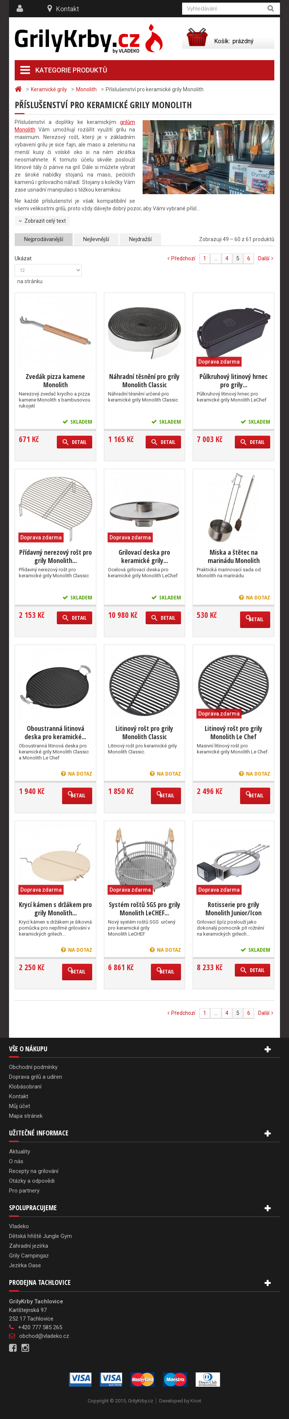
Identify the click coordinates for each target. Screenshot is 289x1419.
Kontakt (67, 9)
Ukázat (23, 258)
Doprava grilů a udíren (35, 1076)
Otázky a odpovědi (32, 1180)
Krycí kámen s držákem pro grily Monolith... (55, 908)
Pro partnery (24, 1190)
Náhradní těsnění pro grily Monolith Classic (144, 380)
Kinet (195, 1401)
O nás (16, 1161)
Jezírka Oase (25, 1265)
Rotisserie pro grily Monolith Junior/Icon (233, 908)
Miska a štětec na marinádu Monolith (234, 556)
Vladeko (19, 1226)
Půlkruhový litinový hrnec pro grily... (233, 380)
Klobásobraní (25, 1086)
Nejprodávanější (43, 239)
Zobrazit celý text (45, 221)
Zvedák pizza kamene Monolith (55, 380)
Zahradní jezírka (28, 1245)
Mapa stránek (26, 1116)
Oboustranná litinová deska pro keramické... (55, 732)
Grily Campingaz (29, 1255)
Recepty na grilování (33, 1171)
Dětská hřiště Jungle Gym (40, 1236)
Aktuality (19, 1151)
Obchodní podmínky (33, 1067)
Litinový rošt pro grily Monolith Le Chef (233, 732)
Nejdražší (140, 239)
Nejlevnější (96, 239)
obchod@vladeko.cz (44, 1336)
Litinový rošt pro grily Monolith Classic (144, 732)
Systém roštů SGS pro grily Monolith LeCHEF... (144, 908)
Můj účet (19, 1106)
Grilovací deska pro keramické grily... (144, 556)
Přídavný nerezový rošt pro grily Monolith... (55, 556)
